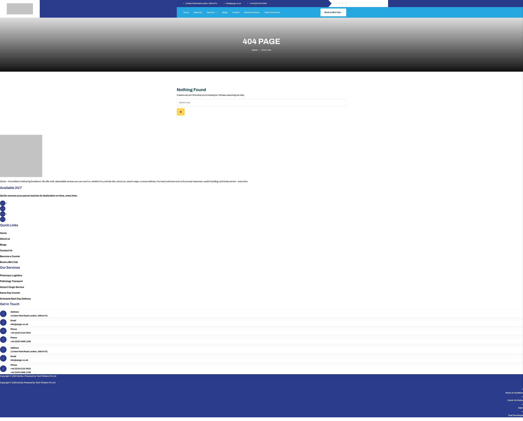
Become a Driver (251, 12)
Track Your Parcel (272, 12)
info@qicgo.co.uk (233, 3)
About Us (198, 12)
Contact (236, 12)
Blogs (225, 12)
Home (186, 12)
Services (211, 12)
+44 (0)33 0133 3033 (258, 3)
